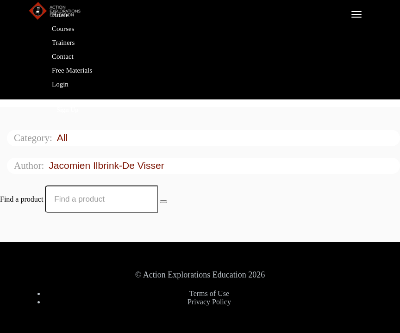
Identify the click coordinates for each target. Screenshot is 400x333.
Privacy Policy (209, 302)
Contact (63, 56)
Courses (63, 28)
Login (60, 84)
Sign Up (67, 109)
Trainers (63, 42)
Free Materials (72, 70)
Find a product (21, 199)
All (63, 137)
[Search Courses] (163, 201)
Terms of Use (209, 293)
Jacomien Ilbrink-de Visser (108, 165)
